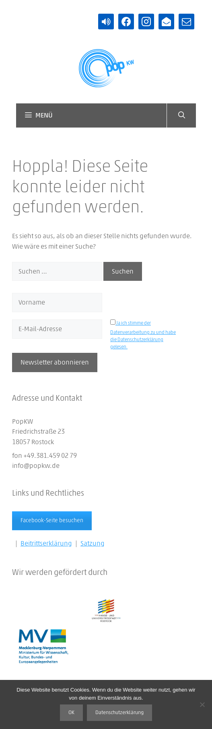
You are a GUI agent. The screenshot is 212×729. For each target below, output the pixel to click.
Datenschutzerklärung (119, 712)
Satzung (92, 543)
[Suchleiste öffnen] (181, 115)
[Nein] (202, 704)
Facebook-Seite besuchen (52, 520)
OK (71, 712)
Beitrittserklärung (46, 543)
